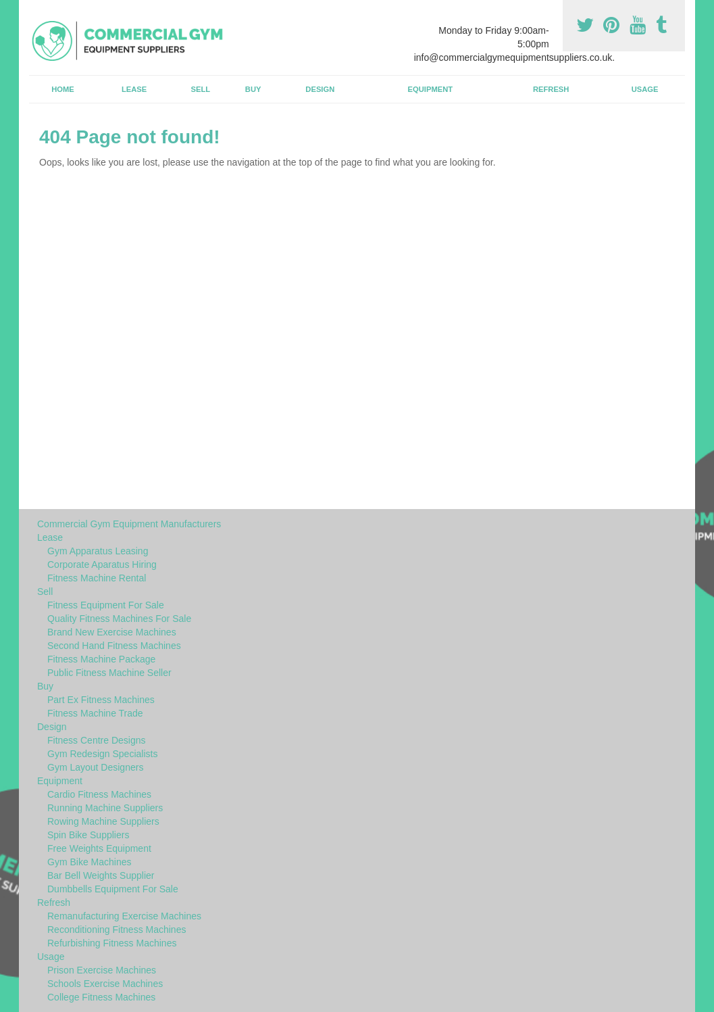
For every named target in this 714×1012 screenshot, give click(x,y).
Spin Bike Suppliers (88, 834)
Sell (201, 89)
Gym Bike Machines (89, 862)
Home (62, 89)
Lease (134, 89)
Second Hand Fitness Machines (114, 645)
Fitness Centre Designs (96, 740)
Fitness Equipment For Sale (105, 605)
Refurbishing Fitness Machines (111, 943)
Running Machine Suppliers (105, 807)
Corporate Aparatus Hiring (102, 564)
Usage (645, 89)
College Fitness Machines (101, 997)
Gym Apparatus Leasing (97, 551)
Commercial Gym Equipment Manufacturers (129, 524)
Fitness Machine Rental (96, 578)
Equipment (430, 89)
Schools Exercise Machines (105, 983)
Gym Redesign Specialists (102, 753)
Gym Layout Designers (95, 767)
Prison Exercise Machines (101, 970)
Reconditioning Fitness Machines (116, 929)
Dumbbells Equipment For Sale (112, 889)
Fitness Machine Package (101, 659)
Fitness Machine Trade (95, 713)
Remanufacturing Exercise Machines (124, 916)
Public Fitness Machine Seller (109, 672)
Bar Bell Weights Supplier (100, 875)
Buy (253, 89)
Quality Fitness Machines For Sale (119, 618)
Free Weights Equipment (99, 848)
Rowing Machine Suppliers (103, 821)
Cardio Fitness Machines (99, 794)
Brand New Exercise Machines (111, 632)
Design (319, 89)
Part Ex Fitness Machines (101, 699)
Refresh (551, 89)
